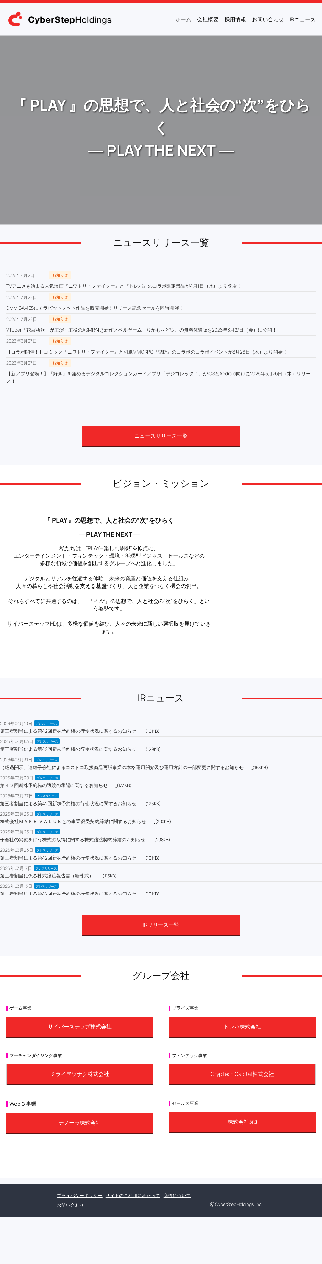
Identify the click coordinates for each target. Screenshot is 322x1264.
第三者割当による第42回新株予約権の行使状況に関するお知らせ (68, 731)
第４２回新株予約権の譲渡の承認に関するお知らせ (54, 785)
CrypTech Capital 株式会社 (242, 1073)
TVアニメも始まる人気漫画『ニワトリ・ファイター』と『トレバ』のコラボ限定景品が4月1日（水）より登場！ (124, 286)
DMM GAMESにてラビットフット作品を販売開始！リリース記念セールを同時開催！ (95, 308)
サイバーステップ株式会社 (80, 1026)
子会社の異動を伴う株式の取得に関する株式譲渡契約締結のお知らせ (72, 839)
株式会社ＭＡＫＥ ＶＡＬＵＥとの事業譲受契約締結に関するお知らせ (73, 821)
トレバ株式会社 (242, 1026)
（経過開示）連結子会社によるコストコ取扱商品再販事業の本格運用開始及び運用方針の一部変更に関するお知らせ (122, 767)
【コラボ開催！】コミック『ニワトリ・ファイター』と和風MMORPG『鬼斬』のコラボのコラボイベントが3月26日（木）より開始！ (146, 352)
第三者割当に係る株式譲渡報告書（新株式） (47, 875)
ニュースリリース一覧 (160, 435)
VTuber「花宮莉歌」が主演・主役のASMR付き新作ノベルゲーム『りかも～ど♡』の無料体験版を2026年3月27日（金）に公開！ (141, 330)
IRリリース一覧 (161, 924)
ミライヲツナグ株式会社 (80, 1073)
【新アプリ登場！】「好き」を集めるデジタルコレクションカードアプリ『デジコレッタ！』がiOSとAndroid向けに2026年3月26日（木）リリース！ (158, 377)
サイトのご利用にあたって (133, 1195)
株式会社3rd (242, 1121)
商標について (177, 1195)
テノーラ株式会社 (79, 1122)
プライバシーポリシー (80, 1195)
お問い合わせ (70, 1205)
